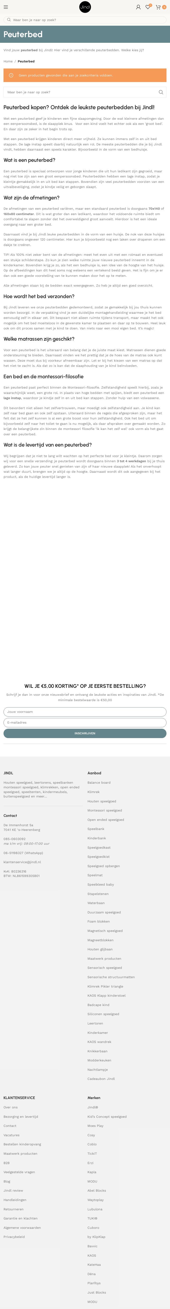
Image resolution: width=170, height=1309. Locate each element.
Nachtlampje (97, 1069)
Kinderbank (96, 838)
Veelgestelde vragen (19, 1172)
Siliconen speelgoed (103, 1014)
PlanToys (94, 1283)
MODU (92, 1181)
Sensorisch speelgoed (104, 968)
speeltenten (31, 792)
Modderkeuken (99, 1060)
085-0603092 (14, 839)
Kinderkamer (97, 1033)
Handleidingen (15, 1200)
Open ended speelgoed (105, 820)
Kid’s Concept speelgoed (107, 1116)
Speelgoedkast (99, 847)
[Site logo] (85, 7)
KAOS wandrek (99, 1042)
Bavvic (92, 1246)
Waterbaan (96, 903)
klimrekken (49, 787)
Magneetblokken (100, 940)
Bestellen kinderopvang (22, 1144)
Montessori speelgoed (104, 810)
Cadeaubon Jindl (101, 1079)
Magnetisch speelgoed (105, 931)
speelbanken (63, 782)
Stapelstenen (98, 894)
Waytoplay (95, 1200)
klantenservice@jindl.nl (22, 862)
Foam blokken (98, 921)
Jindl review (13, 1190)
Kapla (91, 1172)
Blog (7, 1181)
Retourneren (14, 1209)
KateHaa (94, 1264)
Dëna (91, 1274)
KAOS (91, 1255)
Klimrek (93, 792)
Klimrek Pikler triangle (105, 986)
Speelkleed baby (100, 884)
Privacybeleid (14, 1237)
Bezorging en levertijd (21, 1116)
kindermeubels (55, 792)
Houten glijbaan (100, 949)
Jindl (92, 1107)
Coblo (92, 1144)
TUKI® (92, 1218)
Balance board (99, 782)
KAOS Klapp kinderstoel (106, 995)
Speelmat (95, 875)
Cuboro (93, 1228)
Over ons (11, 1107)
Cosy (91, 1135)
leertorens (42, 782)
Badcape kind (98, 1005)
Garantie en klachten (21, 1218)
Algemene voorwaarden (22, 1228)
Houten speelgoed (18, 782)
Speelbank (95, 829)
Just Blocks (96, 1292)
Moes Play (95, 1126)
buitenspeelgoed (17, 796)
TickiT (92, 1153)
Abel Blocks (96, 1190)
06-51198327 (13, 853)
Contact (10, 1126)
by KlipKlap (96, 1237)
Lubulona (94, 1209)
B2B (7, 1163)
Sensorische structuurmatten (111, 977)
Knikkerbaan (97, 1051)
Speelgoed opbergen (103, 866)
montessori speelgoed (21, 787)
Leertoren (95, 1023)
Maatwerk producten (104, 958)
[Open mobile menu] (6, 7)
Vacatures (11, 1135)
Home (8, 61)
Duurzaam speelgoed (104, 912)
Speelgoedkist (98, 856)
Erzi (90, 1163)
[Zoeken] (85, 19)
